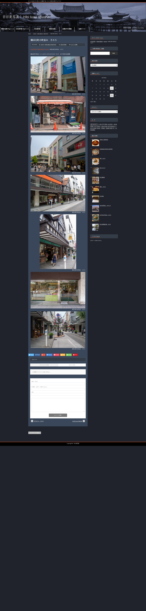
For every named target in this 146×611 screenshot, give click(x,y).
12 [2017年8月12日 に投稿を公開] (111, 88)
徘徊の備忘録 (40, 33)
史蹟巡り (111, 124)
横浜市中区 (46, 33)
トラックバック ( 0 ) (44, 364)
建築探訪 (112, 126)
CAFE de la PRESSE (77, 421)
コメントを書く (74, 44)
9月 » (95, 101)
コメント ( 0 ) (72, 364)
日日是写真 (76, 443)
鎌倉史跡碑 (104, 126)
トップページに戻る (34, 432)
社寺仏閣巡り (97, 126)
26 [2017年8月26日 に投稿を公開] (111, 95)
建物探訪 (94, 124)
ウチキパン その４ (39, 421)
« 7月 (91, 101)
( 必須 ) (35, 381)
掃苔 (109, 126)
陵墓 (111, 128)
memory (34, 33)
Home (29, 33)
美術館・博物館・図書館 (103, 128)
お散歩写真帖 (63, 44)
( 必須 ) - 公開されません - (40, 386)
